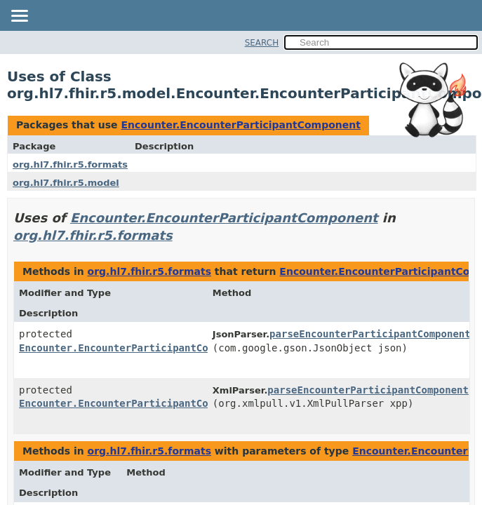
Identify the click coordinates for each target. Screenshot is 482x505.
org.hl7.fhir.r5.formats (70, 164)
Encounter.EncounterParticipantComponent (240, 124)
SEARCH (262, 43)
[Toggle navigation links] (19, 17)
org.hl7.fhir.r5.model (66, 182)
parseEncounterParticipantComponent (370, 333)
